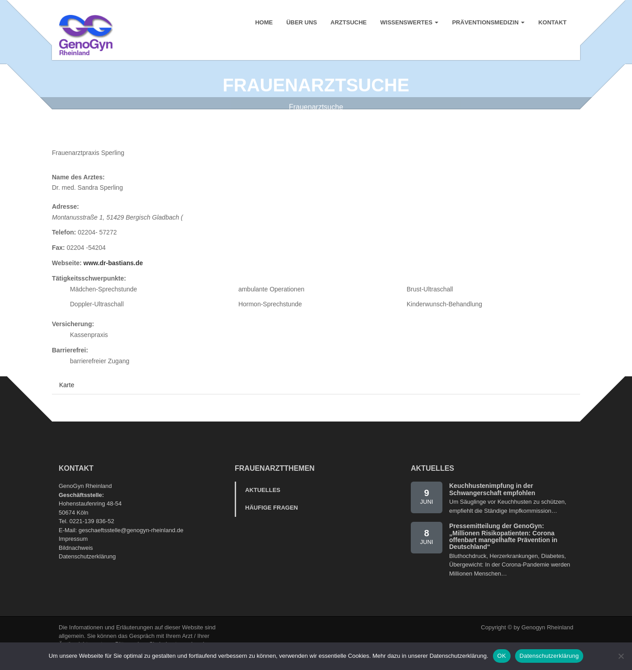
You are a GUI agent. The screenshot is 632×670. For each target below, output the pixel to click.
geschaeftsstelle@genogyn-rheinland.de (131, 540)
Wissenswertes (409, 22)
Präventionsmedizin (488, 22)
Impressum (73, 549)
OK (501, 655)
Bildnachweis (76, 558)
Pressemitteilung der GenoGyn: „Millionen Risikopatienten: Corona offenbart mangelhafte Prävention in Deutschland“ (503, 547)
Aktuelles (262, 500)
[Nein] (620, 656)
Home (264, 22)
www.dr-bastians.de (113, 273)
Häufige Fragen (271, 518)
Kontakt (552, 22)
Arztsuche (348, 22)
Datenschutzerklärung (87, 566)
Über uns (301, 22)
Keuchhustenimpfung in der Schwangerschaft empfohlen (492, 499)
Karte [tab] (66, 395)
